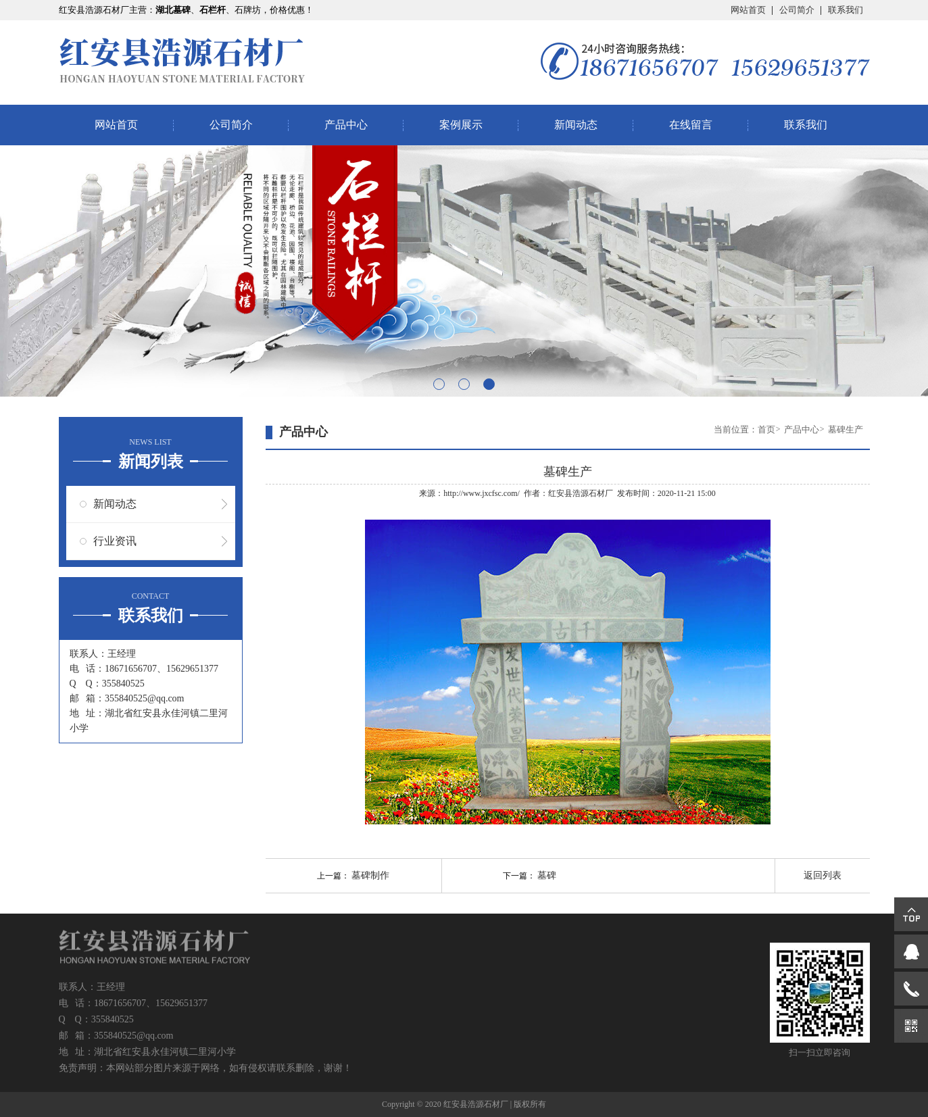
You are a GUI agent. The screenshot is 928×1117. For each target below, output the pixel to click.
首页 (766, 429)
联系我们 (845, 10)
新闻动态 (575, 124)
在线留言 (690, 124)
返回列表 (822, 875)
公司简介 (796, 10)
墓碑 (546, 875)
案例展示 (461, 124)
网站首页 (748, 10)
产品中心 (346, 124)
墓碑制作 (370, 875)
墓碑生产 (845, 429)
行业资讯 (115, 541)
